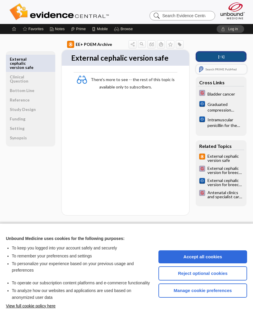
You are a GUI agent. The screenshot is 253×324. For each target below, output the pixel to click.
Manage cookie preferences (203, 290)
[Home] (14, 29)
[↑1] (221, 56)
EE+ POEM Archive (84, 44)
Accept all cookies (203, 256)
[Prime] (78, 29)
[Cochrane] (221, 107)
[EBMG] (221, 93)
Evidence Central (83, 12)
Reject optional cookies (203, 273)
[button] (124, 29)
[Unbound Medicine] (233, 10)
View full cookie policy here (31, 306)
